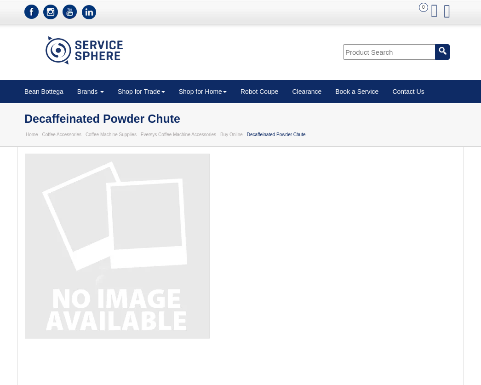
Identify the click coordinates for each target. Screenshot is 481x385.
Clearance (306, 91)
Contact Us (408, 91)
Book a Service (356, 91)
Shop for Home (203, 91)
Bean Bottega (43, 91)
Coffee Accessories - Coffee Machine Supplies (89, 134)
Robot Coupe (259, 91)
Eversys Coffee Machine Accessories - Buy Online (192, 134)
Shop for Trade (141, 91)
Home (32, 134)
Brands (90, 91)
